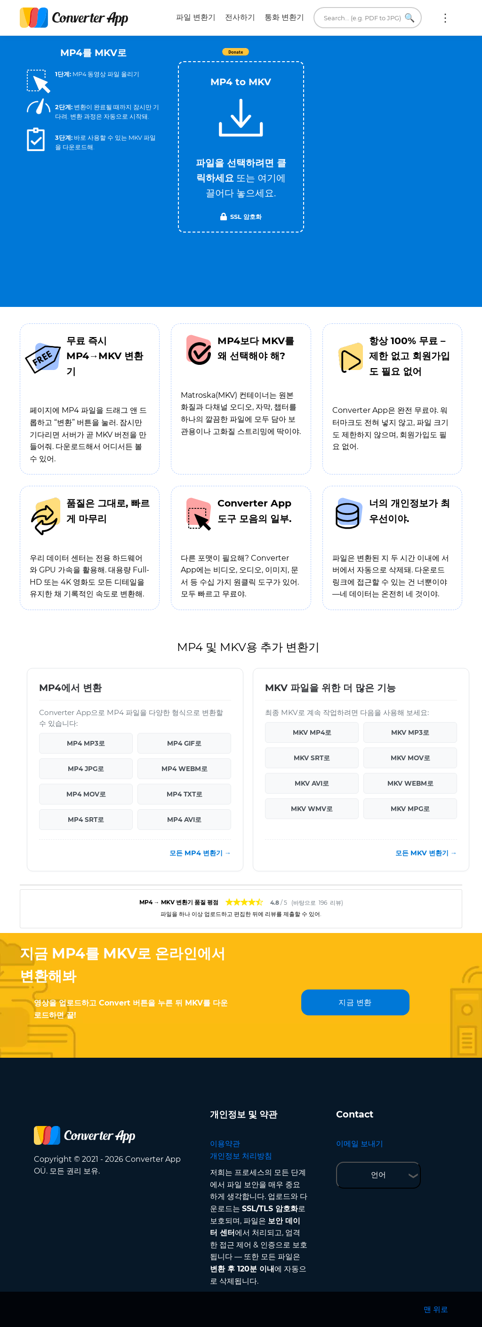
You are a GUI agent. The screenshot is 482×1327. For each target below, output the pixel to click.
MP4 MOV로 (86, 794)
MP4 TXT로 (184, 794)
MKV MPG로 (410, 808)
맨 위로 (436, 1309)
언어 (378, 1174)
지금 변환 (355, 1002)
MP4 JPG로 (86, 768)
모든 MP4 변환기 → (200, 853)
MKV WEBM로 (410, 783)
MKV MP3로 (410, 732)
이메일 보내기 (359, 1143)
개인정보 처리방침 (241, 1155)
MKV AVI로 (312, 783)
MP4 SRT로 (86, 819)
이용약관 (225, 1143)
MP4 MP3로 (86, 743)
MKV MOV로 (410, 758)
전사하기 (240, 17)
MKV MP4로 (312, 732)
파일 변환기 (196, 17)
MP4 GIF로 (184, 743)
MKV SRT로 (312, 758)
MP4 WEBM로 (184, 768)
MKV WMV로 (312, 808)
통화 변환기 (284, 17)
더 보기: (445, 17)
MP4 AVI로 (184, 819)
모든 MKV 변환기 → (426, 853)
